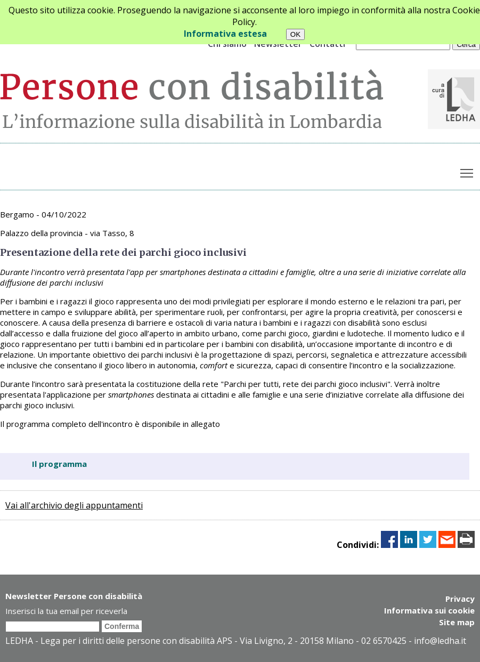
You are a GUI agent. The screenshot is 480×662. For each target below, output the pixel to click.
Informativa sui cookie (429, 610)
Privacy (460, 598)
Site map (457, 622)
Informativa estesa (225, 33)
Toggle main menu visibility (467, 171)
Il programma (59, 463)
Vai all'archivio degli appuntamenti (74, 505)
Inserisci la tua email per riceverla (66, 611)
